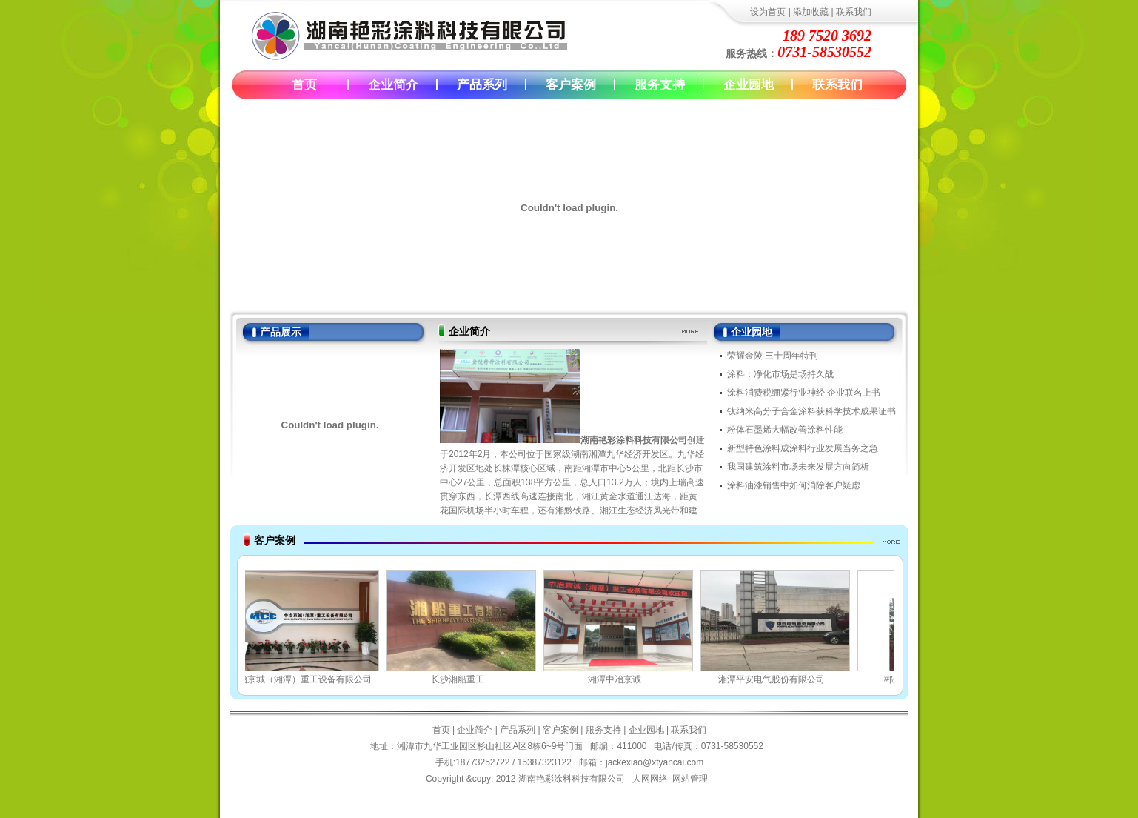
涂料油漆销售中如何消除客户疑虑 (793, 485)
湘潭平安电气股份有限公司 (778, 627)
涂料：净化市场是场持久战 (780, 374)
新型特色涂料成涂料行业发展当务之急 (802, 448)
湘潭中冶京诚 (621, 627)
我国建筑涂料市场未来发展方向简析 (798, 467)
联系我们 (853, 12)
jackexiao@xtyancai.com (654, 762)
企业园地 (748, 85)
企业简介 (393, 85)
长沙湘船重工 (464, 627)
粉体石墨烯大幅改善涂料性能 (785, 430)
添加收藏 (811, 12)
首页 (304, 85)
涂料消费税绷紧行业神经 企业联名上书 (803, 393)
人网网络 (650, 779)
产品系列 (482, 85)
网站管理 (690, 779)
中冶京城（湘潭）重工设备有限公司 (307, 627)
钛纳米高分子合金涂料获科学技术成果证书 (811, 411)
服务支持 (660, 85)
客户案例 (571, 85)
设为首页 (768, 12)
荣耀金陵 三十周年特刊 (772, 355)
